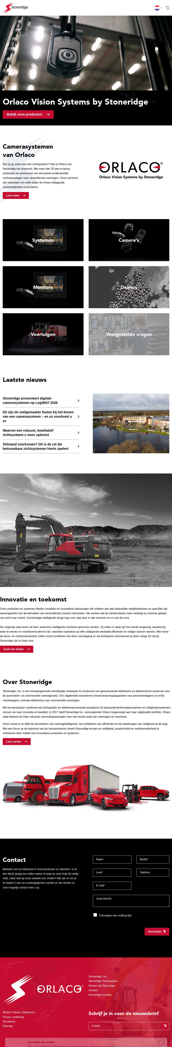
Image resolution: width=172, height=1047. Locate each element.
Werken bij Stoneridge (102, 985)
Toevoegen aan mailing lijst (112, 915)
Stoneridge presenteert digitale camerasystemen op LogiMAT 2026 (30, 400)
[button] (157, 8)
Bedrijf (143, 859)
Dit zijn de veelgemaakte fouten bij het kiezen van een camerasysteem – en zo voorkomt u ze (38, 416)
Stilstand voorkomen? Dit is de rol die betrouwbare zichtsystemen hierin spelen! (36, 446)
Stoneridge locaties (100, 994)
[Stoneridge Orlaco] (15, 8)
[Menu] (166, 8)
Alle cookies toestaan (145, 1020)
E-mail (100, 885)
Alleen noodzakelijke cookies (144, 1035)
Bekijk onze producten (24, 114)
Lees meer (12, 195)
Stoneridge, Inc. (98, 976)
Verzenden (155, 931)
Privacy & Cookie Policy (96, 1033)
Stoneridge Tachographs (103, 981)
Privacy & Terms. (50, 1037)
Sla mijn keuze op (144, 1027)
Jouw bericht (103, 898)
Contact (93, 990)
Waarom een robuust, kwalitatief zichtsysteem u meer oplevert (28, 433)
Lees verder (13, 741)
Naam (99, 859)
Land (99, 872)
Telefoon (145, 872)
